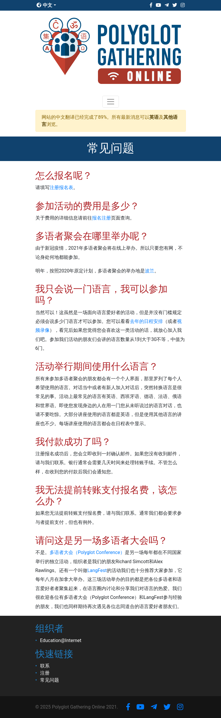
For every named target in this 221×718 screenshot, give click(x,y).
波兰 (149, 271)
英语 (154, 117)
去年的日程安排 (146, 321)
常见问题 (49, 680)
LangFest (97, 570)
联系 (45, 666)
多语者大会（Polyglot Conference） (87, 552)
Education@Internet (60, 640)
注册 (45, 673)
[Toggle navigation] (110, 102)
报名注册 (101, 218)
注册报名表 (61, 187)
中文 (45, 5)
